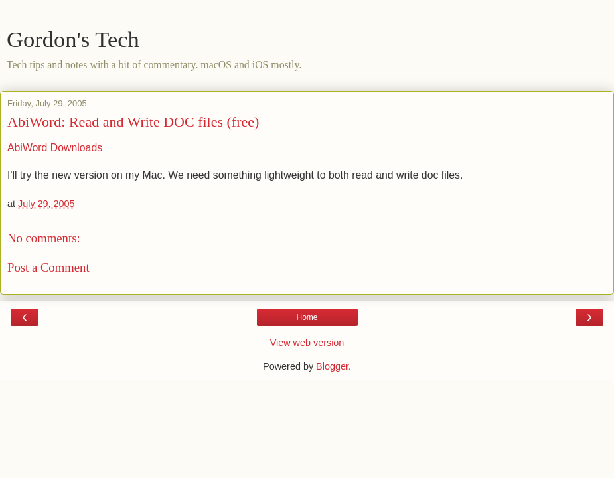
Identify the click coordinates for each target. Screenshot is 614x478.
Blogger (332, 366)
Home (306, 317)
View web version (307, 342)
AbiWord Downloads (54, 147)
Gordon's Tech (73, 39)
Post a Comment (48, 267)
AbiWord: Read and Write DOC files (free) (133, 122)
